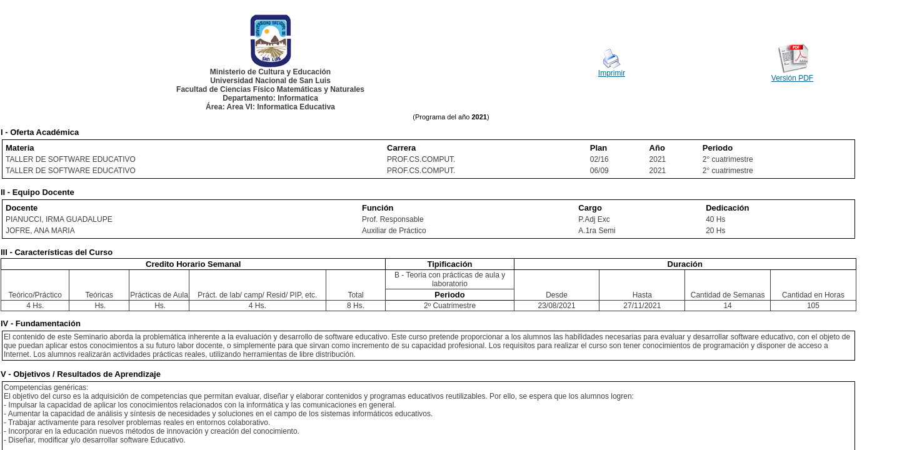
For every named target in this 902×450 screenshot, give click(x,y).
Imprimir (611, 73)
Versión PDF (792, 78)
